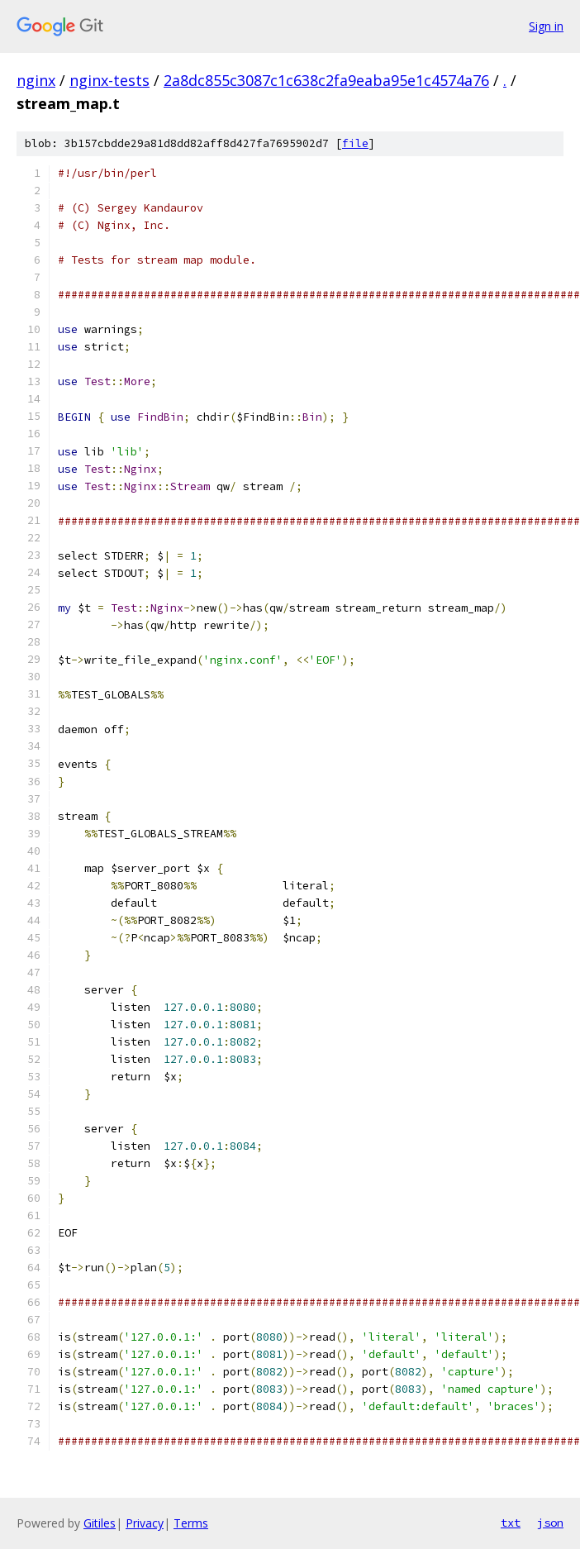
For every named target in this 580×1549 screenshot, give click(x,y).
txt (511, 1522)
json (550, 1522)
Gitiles (99, 1523)
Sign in (546, 26)
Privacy (145, 1523)
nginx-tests (109, 80)
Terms (191, 1523)
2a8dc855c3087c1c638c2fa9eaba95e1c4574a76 (326, 80)
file (355, 143)
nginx (36, 80)
